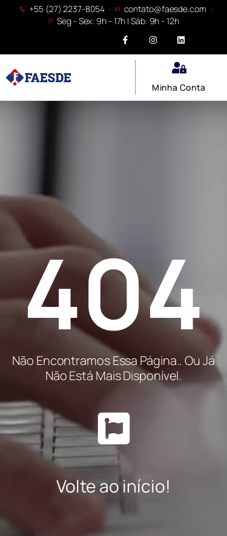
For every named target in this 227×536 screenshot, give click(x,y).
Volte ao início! (113, 485)
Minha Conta (179, 87)
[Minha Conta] (179, 67)
